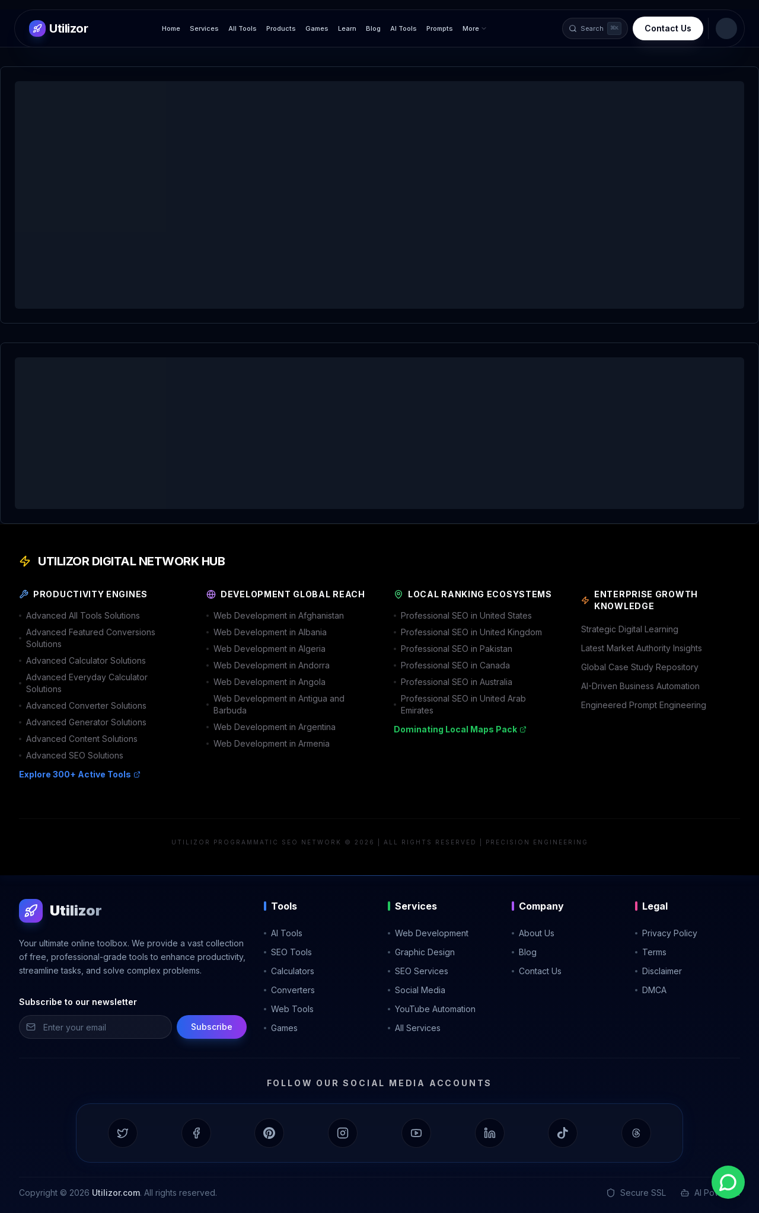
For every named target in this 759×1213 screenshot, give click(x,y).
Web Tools (289, 1009)
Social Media (416, 990)
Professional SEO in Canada (452, 665)
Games (317, 28)
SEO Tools (288, 952)
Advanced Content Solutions (78, 739)
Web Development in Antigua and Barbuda (275, 704)
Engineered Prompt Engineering (643, 705)
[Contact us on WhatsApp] (728, 1182)
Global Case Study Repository (640, 667)
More (475, 28)
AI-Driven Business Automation (640, 686)
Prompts (439, 28)
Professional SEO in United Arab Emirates (460, 704)
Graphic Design (421, 952)
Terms (650, 952)
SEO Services (418, 971)
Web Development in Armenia (268, 743)
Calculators (289, 971)
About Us (533, 933)
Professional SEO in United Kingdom (468, 632)
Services (204, 28)
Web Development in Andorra (268, 665)
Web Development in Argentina (271, 727)
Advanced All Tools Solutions (79, 615)
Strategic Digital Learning (629, 629)
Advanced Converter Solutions (82, 705)
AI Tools (403, 28)
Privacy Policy (666, 933)
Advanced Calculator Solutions (82, 660)
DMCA (650, 990)
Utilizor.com (116, 1193)
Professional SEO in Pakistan (453, 649)
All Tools (242, 28)
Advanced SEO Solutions (71, 755)
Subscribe (211, 1027)
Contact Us (668, 28)
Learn (347, 28)
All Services (414, 1028)
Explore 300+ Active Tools (80, 774)
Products (281, 28)
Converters (289, 990)
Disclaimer (658, 971)
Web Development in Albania (266, 632)
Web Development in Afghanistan (275, 615)
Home (171, 28)
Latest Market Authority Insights (641, 648)
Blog (373, 28)
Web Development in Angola (266, 682)
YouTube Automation (432, 1009)
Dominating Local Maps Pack (460, 729)
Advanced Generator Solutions (82, 722)
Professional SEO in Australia (453, 682)
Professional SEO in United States (463, 615)
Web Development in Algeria (266, 649)
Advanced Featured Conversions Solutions (87, 638)
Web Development (428, 933)
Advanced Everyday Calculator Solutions (83, 683)
